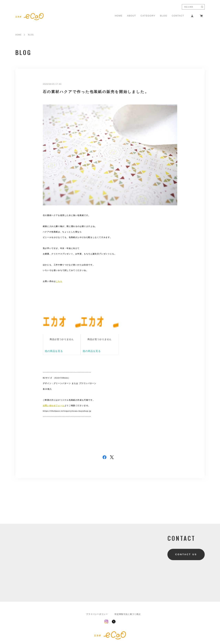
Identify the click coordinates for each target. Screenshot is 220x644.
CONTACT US (186, 554)
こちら (59, 281)
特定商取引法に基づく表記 (128, 614)
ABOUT (131, 16)
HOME (119, 16)
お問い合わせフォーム (53, 405)
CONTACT (178, 16)
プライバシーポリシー (97, 614)
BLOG (163, 16)
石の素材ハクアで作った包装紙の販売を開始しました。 (96, 92)
